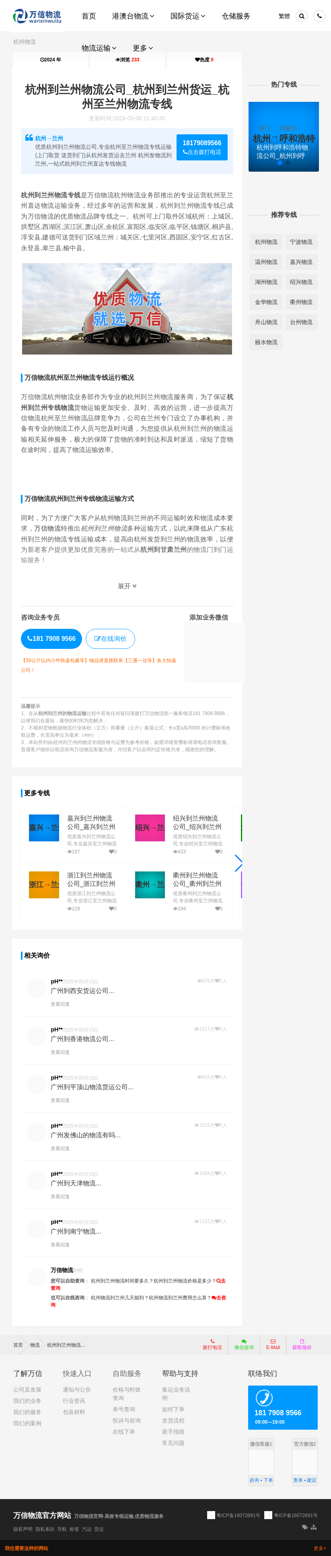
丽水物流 (265, 342)
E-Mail (273, 1343)
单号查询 (124, 1408)
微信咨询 (241, 1346)
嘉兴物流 (300, 262)
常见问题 (173, 1442)
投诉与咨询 (127, 1419)
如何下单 (173, 1408)
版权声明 (23, 1528)
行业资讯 (74, 1400)
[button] (238, 863)
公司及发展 (27, 1389)
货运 (99, 1528)
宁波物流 (300, 242)
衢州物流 (300, 302)
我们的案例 (27, 1422)
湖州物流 (265, 282)
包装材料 (74, 1411)
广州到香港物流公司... (83, 1038)
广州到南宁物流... (77, 1231)
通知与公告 (77, 1389)
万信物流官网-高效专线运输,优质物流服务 (119, 1515)
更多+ (320, 1547)
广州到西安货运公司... (83, 990)
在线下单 (124, 1431)
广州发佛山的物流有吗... (87, 1134)
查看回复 (62, 1004)
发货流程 (173, 1419)
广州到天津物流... (77, 1182)
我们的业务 (27, 1400)
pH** (58, 981)
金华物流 (265, 302)
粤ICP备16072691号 (234, 1515)
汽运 (87, 1528)
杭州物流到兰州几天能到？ (121, 1297)
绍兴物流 (300, 282)
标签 (74, 1528)
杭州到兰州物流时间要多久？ (123, 1280)
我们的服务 (27, 1411)
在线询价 (112, 638)
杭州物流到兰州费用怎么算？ (181, 1297)
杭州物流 (265, 242)
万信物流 (48, 527)
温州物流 (265, 262)
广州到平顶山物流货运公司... (93, 1086)
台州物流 (300, 322)
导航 (62, 1528)
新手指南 (173, 1431)
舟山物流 (265, 322)
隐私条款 (45, 1528)
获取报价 (302, 1343)
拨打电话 (212, 1343)
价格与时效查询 (127, 1393)
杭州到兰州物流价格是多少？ (186, 1280)
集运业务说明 (176, 1393)
